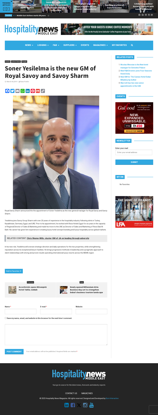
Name (8, 307)
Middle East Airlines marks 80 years (31, 15)
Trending (8, 15)
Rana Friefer (24, 82)
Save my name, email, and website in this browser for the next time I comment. (39, 318)
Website (79, 307)
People (24, 61)
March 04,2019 (12, 82)
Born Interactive (112, 398)
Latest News (16, 61)
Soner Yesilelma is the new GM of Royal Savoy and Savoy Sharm (50, 72)
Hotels (7, 61)
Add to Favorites (13, 271)
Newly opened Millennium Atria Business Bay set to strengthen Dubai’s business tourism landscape (86, 290)
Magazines (87, 393)
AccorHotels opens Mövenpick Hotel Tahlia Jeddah (33, 288)
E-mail (43, 307)
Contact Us (71, 393)
